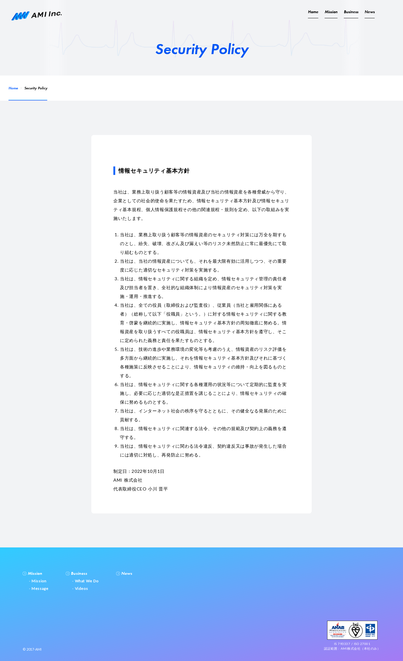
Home (13, 88)
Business (351, 11)
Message (39, 588)
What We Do (86, 581)
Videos (81, 588)
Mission (331, 11)
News (370, 11)
